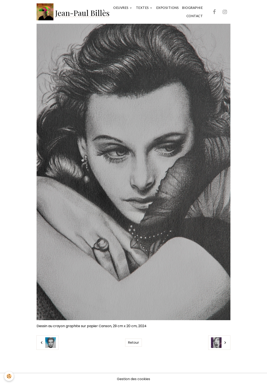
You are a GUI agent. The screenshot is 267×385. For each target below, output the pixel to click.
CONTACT (194, 16)
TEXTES (143, 8)
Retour (133, 342)
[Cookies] (9, 376)
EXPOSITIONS (167, 8)
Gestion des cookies (133, 379)
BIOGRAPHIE (192, 8)
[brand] (69, 11)
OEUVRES (121, 8)
